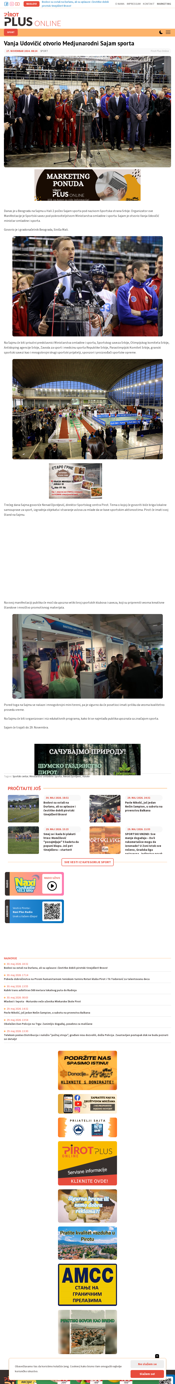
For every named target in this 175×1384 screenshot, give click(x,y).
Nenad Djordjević (72, 776)
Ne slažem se (147, 1364)
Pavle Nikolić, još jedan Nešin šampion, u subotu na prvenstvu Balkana (143, 807)
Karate (86, 776)
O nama (119, 4)
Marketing (164, 4)
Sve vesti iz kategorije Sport (87, 862)
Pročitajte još (24, 788)
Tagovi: (8, 776)
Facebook (6, 4)
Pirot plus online (32, 19)
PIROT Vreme (33, 940)
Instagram (11, 4)
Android (52, 911)
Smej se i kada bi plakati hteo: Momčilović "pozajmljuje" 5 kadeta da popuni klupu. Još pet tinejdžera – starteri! (61, 842)
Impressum (134, 4)
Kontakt (149, 4)
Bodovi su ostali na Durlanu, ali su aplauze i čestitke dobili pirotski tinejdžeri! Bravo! (59, 809)
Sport (11, 32)
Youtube (17, 4)
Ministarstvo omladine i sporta (45, 776)
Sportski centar (20, 776)
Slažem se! (147, 1374)
